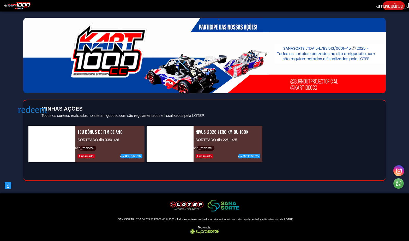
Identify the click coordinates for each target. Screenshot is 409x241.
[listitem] (86, 144)
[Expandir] (394, 5)
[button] (398, 183)
